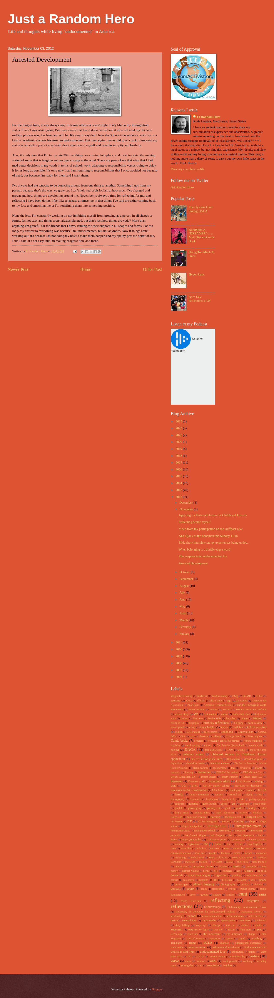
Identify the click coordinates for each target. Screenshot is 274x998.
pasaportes (188, 880)
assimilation (210, 714)
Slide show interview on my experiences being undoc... (214, 542)
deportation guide (253, 759)
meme (237, 853)
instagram (240, 830)
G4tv (242, 799)
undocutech (238, 951)
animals (213, 709)
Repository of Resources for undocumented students (205, 911)
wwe (200, 965)
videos (175, 961)
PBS (215, 880)
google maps (259, 803)
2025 (179, 421)
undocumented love (213, 951)
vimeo (188, 961)
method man (197, 857)
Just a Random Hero (71, 19)
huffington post (233, 817)
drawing (188, 772)
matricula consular (242, 848)
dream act (204, 772)
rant (243, 894)
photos (245, 884)
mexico (203, 862)
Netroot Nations (190, 870)
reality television (191, 901)
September (186, 579)
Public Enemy (247, 888)
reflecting (220, 900)
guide (228, 808)
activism (175, 700)
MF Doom (216, 862)
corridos (175, 745)
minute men (181, 866)
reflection (253, 900)
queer (192, 894)
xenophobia (213, 965)
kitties (174, 839)
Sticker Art (261, 920)
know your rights (192, 839)
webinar (201, 961)
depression (176, 763)
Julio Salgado (217, 835)
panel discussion (254, 875)
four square (196, 799)
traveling (256, 938)
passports (203, 880)
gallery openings (257, 799)
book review (255, 722)
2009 (179, 656)
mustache (251, 866)
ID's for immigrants (207, 821)
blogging (238, 723)
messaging (180, 857)
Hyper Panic (197, 274)
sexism (174, 920)
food (260, 794)
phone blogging (203, 884)
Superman (176, 929)
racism (217, 894)
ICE (189, 821)
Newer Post (18, 269)
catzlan (178, 732)
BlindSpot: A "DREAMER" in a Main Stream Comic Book (202, 235)
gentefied (193, 803)
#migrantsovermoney (181, 696)
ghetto (224, 803)
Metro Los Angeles (242, 857)
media (212, 852)
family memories (199, 794)
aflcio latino (216, 700)
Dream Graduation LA (183, 776)
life (206, 844)
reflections (181, 906)
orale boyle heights (199, 875)
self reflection (255, 916)
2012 (179, 496)
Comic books (179, 740)
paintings (236, 875)
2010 (179, 649)
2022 (179, 435)
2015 (179, 476)
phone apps (181, 884)
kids (260, 835)
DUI (184, 785)
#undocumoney (220, 696)
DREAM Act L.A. (252, 772)
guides (239, 808)
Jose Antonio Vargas (195, 835)
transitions (215, 938)
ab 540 (247, 696)
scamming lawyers (251, 911)
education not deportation (248, 785)
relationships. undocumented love (246, 907)
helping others (202, 812)
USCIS (200, 956)
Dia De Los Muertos (245, 763)
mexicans (190, 862)
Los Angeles (254, 844)
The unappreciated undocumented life (203, 556)
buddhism (238, 727)
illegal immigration (192, 826)
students (245, 925)
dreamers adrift (220, 781)
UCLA (208, 942)
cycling (175, 749)
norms (206, 870)
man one (214, 848)
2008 (179, 663)
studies (258, 925)
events (250, 790)
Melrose (225, 853)
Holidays (257, 812)
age (229, 700)
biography (194, 723)
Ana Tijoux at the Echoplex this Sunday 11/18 (208, 536)
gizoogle (244, 803)
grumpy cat (213, 808)
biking (257, 718)
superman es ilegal (198, 929)
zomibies (227, 965)
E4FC (195, 785)
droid (173, 785)
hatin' (263, 808)
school (192, 916)
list (228, 844)
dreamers (176, 781)
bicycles (230, 718)
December (186, 502)
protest (232, 888)
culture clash (255, 745)
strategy (216, 925)
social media (209, 920)
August (184, 585)
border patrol (177, 727)
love (173, 848)
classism (203, 736)
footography (178, 799)
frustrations (212, 799)
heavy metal (182, 812)
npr (238, 870)
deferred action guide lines (206, 758)
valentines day (237, 956)
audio (224, 714)
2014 (179, 483)
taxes (259, 929)
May (182, 606)
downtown (245, 768)
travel (242, 938)
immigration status (180, 830)
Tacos (231, 929)
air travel (241, 700)
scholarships (177, 916)
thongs (252, 934)
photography (228, 884)
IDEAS (226, 821)
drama (258, 767)
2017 (179, 462)
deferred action (193, 754)
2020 (179, 442)
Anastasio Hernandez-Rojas (218, 705)
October (184, 572)
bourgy (192, 727)
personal (241, 880)
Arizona (226, 709)
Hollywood (176, 817)
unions (252, 951)
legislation (193, 844)
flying (249, 794)
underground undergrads (248, 943)
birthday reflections (216, 722)
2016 (179, 469)
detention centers (219, 763)
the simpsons (234, 933)
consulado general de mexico (223, 740)
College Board (233, 736)
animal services (197, 709)
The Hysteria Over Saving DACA (201, 209)
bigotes (244, 718)
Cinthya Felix (246, 731)
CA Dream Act (256, 727)
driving (258, 781)
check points (210, 732)
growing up (194, 808)
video (254, 956)
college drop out (254, 736)
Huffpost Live (254, 816)
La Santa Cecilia (257, 839)
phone (262, 879)
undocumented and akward (225, 947)
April (183, 613)
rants (262, 894)
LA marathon (237, 839)
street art (230, 925)
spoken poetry (228, 920)
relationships (212, 907)
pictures (258, 884)
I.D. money (176, 821)
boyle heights (208, 727)
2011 (179, 642)
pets (253, 880)
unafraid (224, 943)
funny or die (228, 799)
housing (215, 816)
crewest (208, 745)
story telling (182, 925)
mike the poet (259, 862)
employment (236, 790)
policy (203, 888)
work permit (229, 961)
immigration (216, 825)
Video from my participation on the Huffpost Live (211, 529)
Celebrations (193, 732)
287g (235, 696)
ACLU (259, 696)
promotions (218, 888)
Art (196, 714)
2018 (179, 455)
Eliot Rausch (218, 790)
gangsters (179, 803)
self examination (235, 916)
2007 (179, 670)
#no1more (202, 696)
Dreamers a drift (196, 781)
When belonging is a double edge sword (204, 549)
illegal (252, 821)
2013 (179, 490)
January (184, 633)
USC (189, 956)
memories (261, 853)
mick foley (242, 862)
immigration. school (204, 830)
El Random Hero (208, 117)
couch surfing (192, 745)
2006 (179, 676)
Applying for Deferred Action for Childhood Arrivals (213, 515)
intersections (256, 830)
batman (184, 718)
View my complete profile (187, 169)
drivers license (243, 781)
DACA (190, 749)
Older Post (152, 269)
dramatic (175, 772)
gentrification (209, 803)
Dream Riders (208, 776)
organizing (221, 875)
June (182, 599)
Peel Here (227, 880)
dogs (233, 768)
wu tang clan (186, 965)
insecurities (225, 830)
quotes (204, 894)
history (243, 812)
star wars (245, 920)
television (193, 934)
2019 (179, 448)
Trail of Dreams (195, 938)
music (237, 866)
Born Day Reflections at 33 (200, 298)
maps (226, 848)
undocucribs (177, 947)
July (182, 592)
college (216, 736)
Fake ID (262, 790)
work (213, 961)
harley (252, 808)
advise (188, 700)
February (185, 626)
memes (248, 853)
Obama (248, 870)
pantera (174, 880)
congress (198, 740)
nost (216, 870)
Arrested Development (193, 563)
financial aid (234, 794)
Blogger (157, 989)
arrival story (182, 714)
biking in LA (177, 723)
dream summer (230, 776)
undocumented (197, 947)
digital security (200, 768)
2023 (179, 428)
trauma (229, 938)
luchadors (201, 848)
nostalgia (227, 870)
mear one (200, 853)
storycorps (201, 925)
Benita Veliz (214, 718)
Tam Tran (245, 929)
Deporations (233, 759)
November (186, 509)
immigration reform (248, 826)
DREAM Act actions (227, 772)
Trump (192, 942)
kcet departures (246, 835)
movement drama (203, 866)
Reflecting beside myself (195, 522)
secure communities (212, 916)
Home (85, 269)
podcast (175, 888)
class (191, 736)
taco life (218, 929)
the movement (212, 933)
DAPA (230, 750)
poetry (190, 888)
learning (179, 844)
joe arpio (175, 835)
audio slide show (241, 714)
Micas (229, 862)
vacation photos (217, 956)
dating (241, 750)
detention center (195, 763)
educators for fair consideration (189, 790)
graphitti (179, 808)
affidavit (201, 700)
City (182, 736)
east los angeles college (216, 785)
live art (238, 844)
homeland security (196, 817)
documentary (219, 768)
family (179, 794)
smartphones (189, 920)
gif (233, 803)
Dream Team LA (252, 776)
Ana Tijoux (193, 705)
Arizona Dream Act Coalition (250, 709)
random (230, 894)
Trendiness (176, 943)
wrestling (247, 961)
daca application (213, 750)
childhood (227, 731)
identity (239, 821)
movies (223, 866)
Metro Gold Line (218, 857)
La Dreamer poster (216, 839)
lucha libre (185, 848)
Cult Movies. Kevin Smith (230, 745)
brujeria (225, 727)
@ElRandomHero (182, 187)
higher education (225, 812)
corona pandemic (253, 740)
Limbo (217, 844)
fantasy (219, 794)
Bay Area (198, 718)
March (184, 620)
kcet (231, 835)
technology (176, 934)
